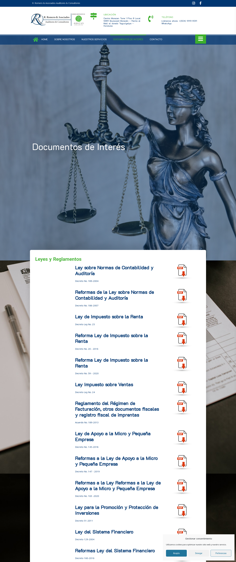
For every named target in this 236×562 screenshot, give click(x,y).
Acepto (176, 553)
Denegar (198, 553)
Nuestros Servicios (94, 39)
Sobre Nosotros (64, 39)
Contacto (156, 39)
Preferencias (221, 553)
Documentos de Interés (128, 39)
